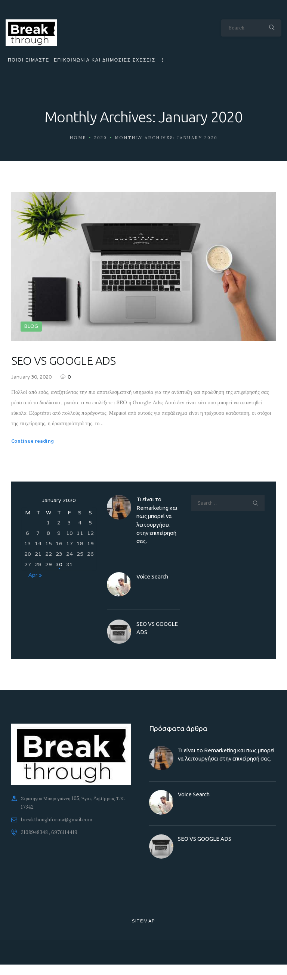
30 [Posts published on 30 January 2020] (59, 564)
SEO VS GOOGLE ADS (63, 360)
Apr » (35, 575)
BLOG (31, 326)
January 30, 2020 (31, 377)
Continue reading (32, 440)
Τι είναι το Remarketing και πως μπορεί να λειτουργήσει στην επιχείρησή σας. (157, 520)
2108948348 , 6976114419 (49, 833)
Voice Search (152, 576)
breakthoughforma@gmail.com (56, 820)
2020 (100, 137)
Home (78, 137)
